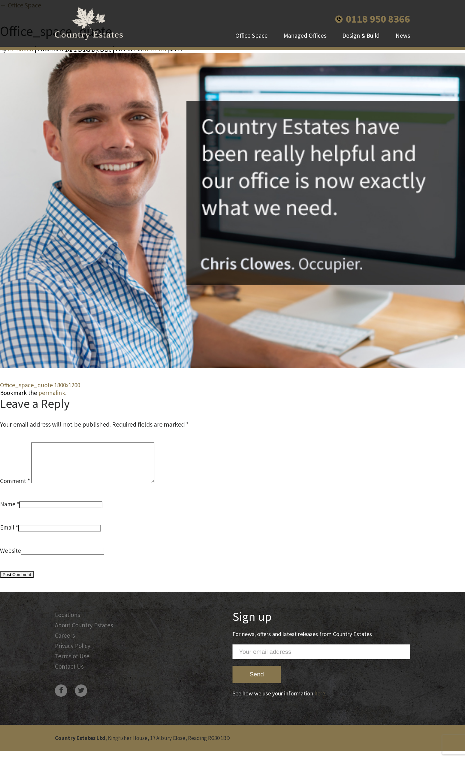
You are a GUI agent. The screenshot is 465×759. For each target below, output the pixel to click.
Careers (65, 643)
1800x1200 (67, 385)
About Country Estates (84, 633)
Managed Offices (305, 35)
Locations (67, 622)
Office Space (251, 35)
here (320, 701)
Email (7, 535)
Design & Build (361, 35)
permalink (51, 393)
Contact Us (69, 674)
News (403, 35)
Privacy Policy (72, 653)
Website (10, 558)
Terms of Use (72, 664)
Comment (15, 488)
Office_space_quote (26, 385)
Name (8, 512)
